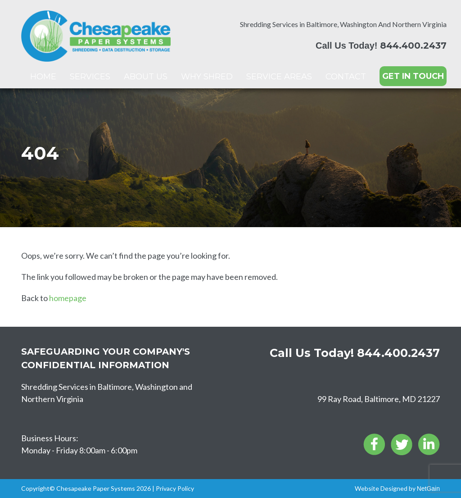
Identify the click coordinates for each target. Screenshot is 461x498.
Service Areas (279, 77)
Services (90, 77)
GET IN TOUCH (413, 76)
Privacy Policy (175, 488)
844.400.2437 (413, 45)
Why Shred (207, 77)
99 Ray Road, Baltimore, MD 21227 (378, 399)
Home (43, 77)
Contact (345, 77)
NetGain (428, 488)
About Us (145, 77)
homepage (67, 298)
